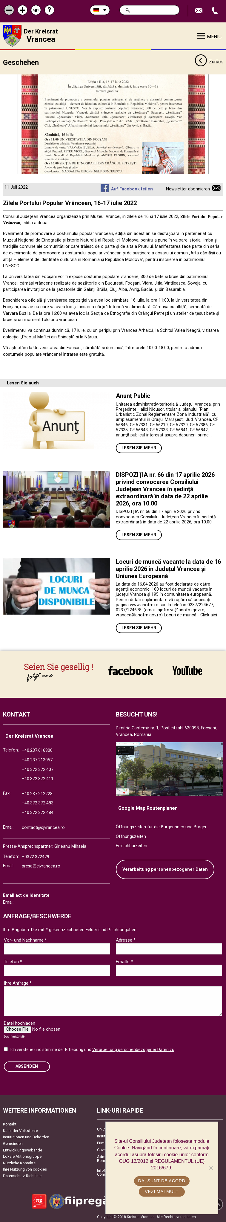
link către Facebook (130, 670)
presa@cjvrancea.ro (41, 866)
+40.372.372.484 (37, 812)
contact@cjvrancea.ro (43, 827)
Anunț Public (133, 395)
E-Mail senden (199, 11)
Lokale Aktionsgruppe (22, 1156)
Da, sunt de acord (161, 1180)
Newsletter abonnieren (188, 188)
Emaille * (124, 961)
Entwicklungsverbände (22, 1150)
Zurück (209, 62)
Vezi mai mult (162, 1191)
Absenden (27, 1066)
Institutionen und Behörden (26, 1137)
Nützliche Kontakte (19, 1162)
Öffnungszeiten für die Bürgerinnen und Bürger (161, 827)
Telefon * (13, 961)
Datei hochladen (19, 1023)
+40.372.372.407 (37, 769)
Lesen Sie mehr (139, 447)
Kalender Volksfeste (20, 1130)
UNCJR (103, 1129)
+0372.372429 (35, 856)
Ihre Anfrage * (18, 983)
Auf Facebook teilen (132, 188)
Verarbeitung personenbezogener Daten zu (133, 1049)
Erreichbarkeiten (131, 845)
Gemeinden (13, 1143)
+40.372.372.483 (37, 803)
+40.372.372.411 (37, 778)
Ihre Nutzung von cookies (25, 1169)
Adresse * (126, 940)
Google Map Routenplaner (147, 808)
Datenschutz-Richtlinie (22, 1176)
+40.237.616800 (37, 750)
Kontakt (9, 1124)
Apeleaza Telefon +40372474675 (215, 11)
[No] (211, 1168)
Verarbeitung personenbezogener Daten (165, 869)
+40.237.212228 (37, 793)
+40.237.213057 (37, 760)
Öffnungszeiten (131, 836)
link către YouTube (187, 670)
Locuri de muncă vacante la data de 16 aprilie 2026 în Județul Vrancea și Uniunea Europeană (168, 568)
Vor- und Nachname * (25, 940)
